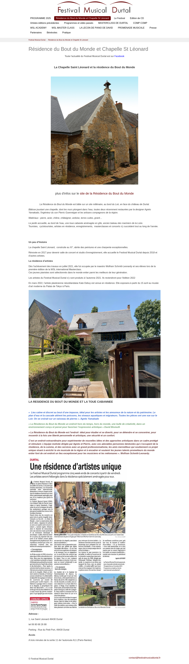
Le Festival (119, 18)
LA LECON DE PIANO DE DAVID (96, 28)
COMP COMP (140, 23)
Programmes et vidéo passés (78, 23)
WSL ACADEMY (38, 28)
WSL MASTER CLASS (63, 28)
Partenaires (36, 32)
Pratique (66, 32)
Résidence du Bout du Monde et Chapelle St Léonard (82, 18)
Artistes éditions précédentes (44, 23)
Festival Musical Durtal (37, 40)
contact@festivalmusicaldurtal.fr (144, 658)
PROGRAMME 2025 (40, 18)
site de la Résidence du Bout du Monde (107, 193)
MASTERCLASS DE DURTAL (113, 23)
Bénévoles (52, 32)
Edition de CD (137, 18)
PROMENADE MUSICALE (131, 28)
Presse (153, 28)
